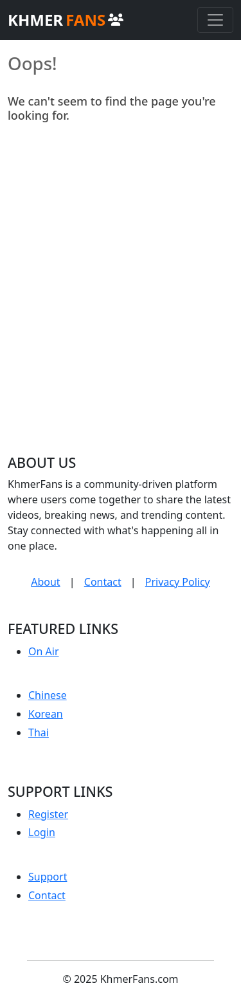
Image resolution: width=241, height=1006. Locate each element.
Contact (102, 582)
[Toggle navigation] (215, 20)
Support (47, 877)
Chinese (47, 695)
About (45, 582)
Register (48, 814)
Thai (38, 732)
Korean (45, 714)
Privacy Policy (177, 582)
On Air (43, 651)
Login (41, 832)
